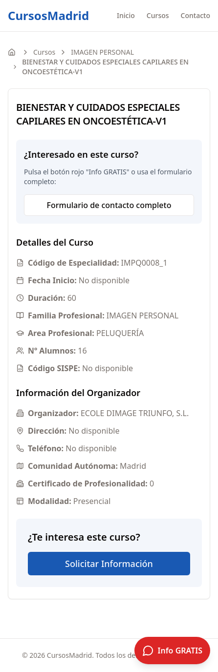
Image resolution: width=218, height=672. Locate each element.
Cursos (158, 15)
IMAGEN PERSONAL (102, 52)
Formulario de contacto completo (109, 205)
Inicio (126, 15)
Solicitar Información (109, 563)
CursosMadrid (48, 15)
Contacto (195, 15)
